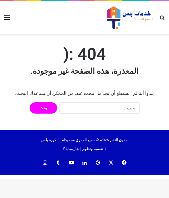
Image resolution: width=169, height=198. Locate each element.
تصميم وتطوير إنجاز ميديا (84, 149)
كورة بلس (48, 140)
